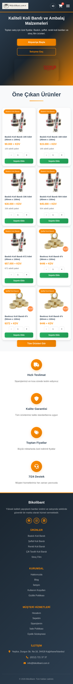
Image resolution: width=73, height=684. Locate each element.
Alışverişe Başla (36, 42)
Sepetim (36, 618)
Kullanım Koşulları (37, 590)
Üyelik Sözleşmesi (36, 634)
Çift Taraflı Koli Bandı (36, 552)
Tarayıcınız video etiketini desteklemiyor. (36, 70)
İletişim (36, 585)
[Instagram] (36, 521)
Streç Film (36, 557)
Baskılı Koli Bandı (36, 536)
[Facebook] (29, 521)
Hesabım (36, 613)
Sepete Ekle (19, 161)
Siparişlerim (36, 623)
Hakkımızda (36, 574)
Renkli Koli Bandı (36, 546)
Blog (36, 580)
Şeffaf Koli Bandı (36, 541)
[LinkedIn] (44, 521)
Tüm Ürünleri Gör (36, 343)
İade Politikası (36, 629)
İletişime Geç (36, 51)
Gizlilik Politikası (37, 595)
